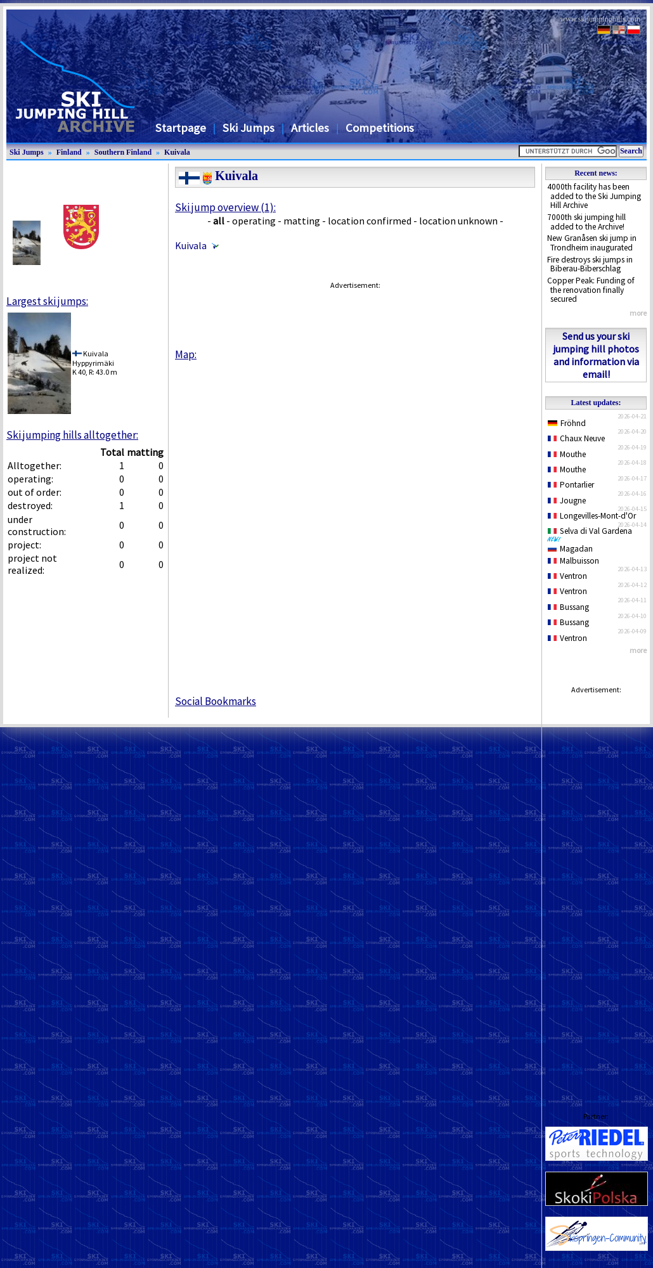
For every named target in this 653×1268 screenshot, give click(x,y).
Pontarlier (571, 484)
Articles (310, 127)
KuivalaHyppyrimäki (93, 358)
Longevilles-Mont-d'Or (592, 515)
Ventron (567, 576)
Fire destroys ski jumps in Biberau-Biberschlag (590, 264)
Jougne (567, 500)
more (638, 313)
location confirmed (369, 220)
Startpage (180, 127)
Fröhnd (567, 423)
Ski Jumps (249, 127)
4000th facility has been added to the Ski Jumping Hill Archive (594, 195)
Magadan (570, 548)
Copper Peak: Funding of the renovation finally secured (591, 289)
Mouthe (567, 454)
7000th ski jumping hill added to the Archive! (586, 222)
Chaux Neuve (576, 438)
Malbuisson (573, 560)
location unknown (458, 220)
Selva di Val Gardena (592, 534)
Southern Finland (123, 152)
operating (254, 220)
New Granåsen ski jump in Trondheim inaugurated (592, 243)
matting (301, 220)
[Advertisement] (596, 891)
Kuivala (177, 152)
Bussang (568, 607)
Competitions (380, 127)
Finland (69, 152)
